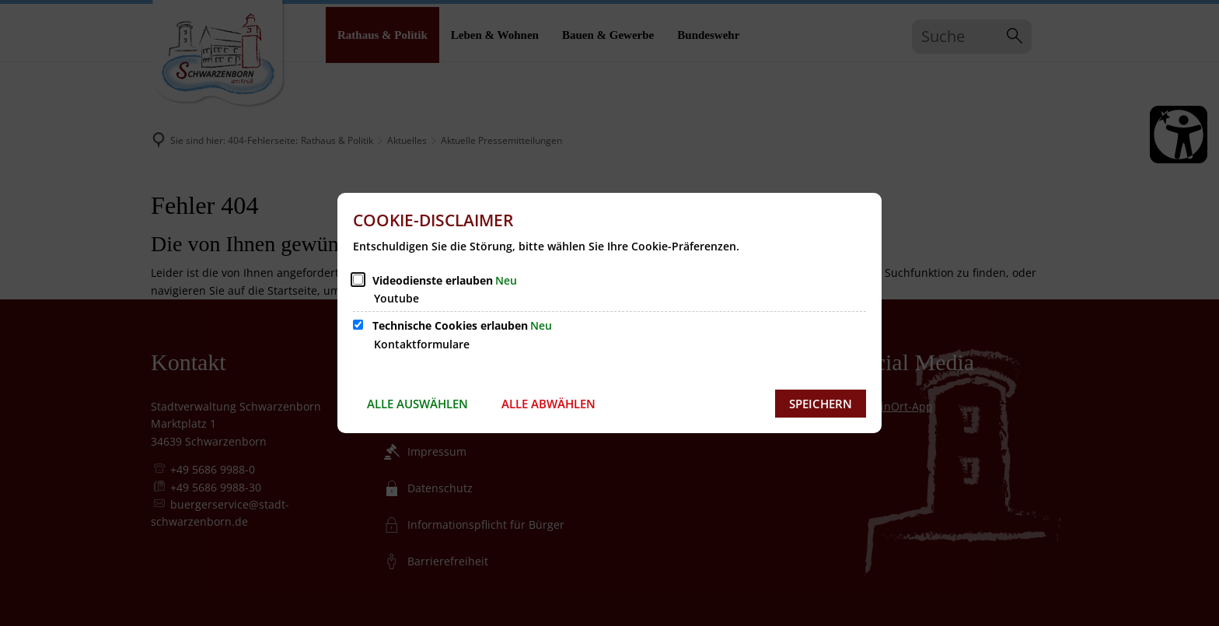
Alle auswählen (417, 403)
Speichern (820, 403)
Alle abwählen (548, 403)
